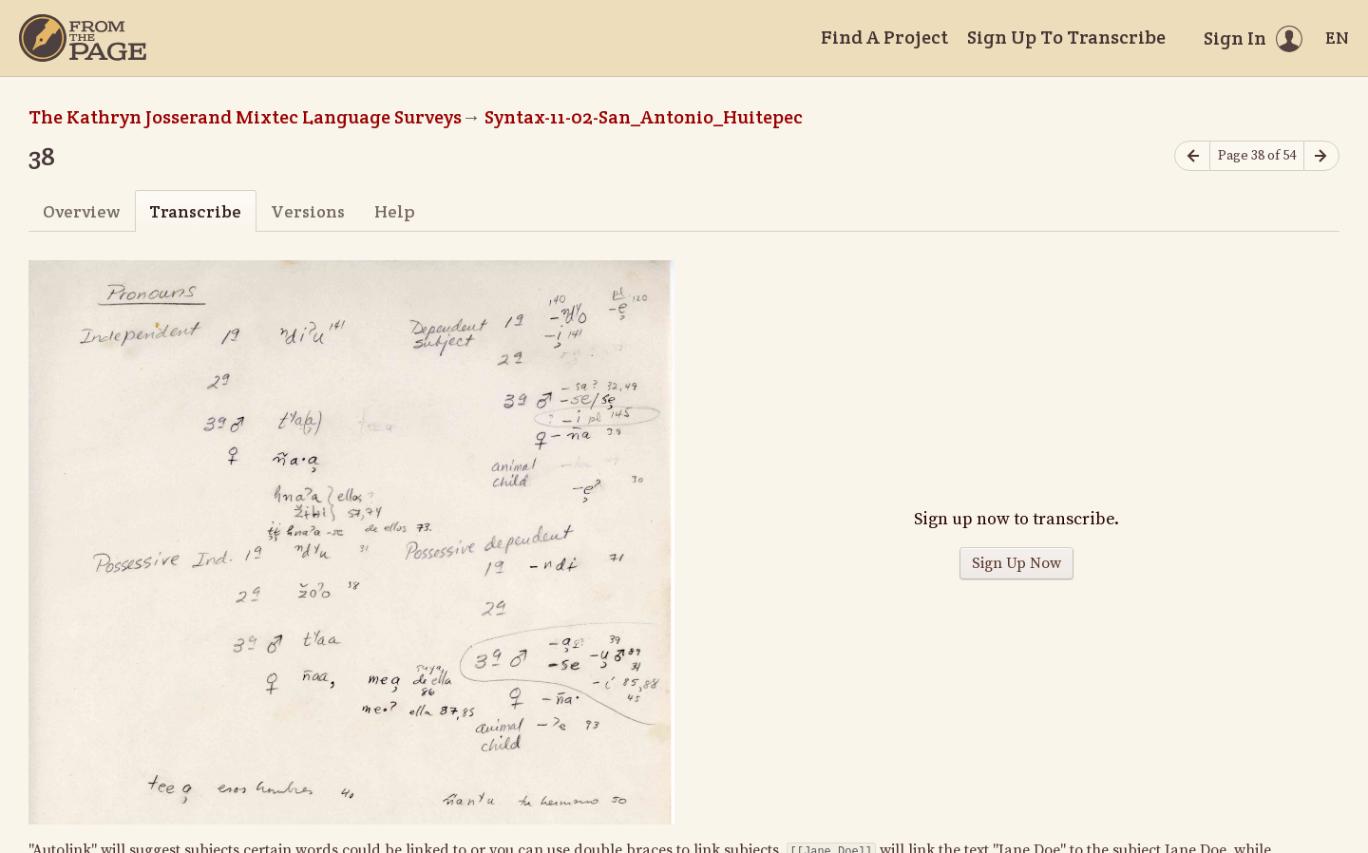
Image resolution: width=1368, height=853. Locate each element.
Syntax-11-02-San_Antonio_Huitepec (643, 116)
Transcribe (195, 211)
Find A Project (884, 37)
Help (394, 211)
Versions (308, 211)
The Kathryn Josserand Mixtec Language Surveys (245, 116)
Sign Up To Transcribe (1066, 37)
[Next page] (1321, 156)
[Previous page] (1192, 156)
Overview (81, 211)
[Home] (82, 38)
